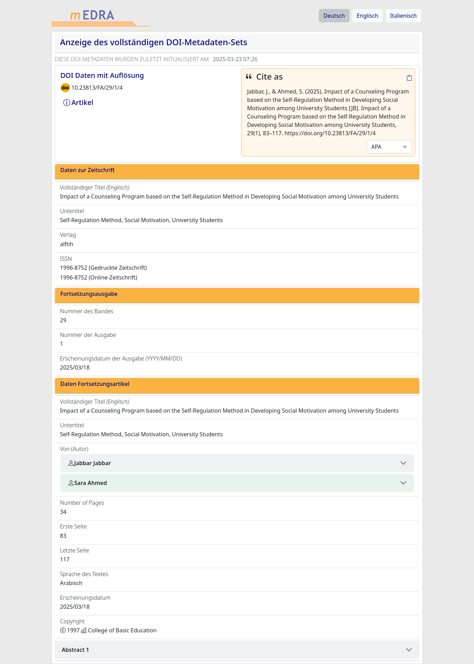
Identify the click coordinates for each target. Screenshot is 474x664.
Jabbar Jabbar (89, 463)
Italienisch (403, 15)
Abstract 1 (75, 650)
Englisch (367, 15)
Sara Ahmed (87, 483)
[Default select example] (389, 146)
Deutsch (334, 15)
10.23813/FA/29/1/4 (97, 87)
